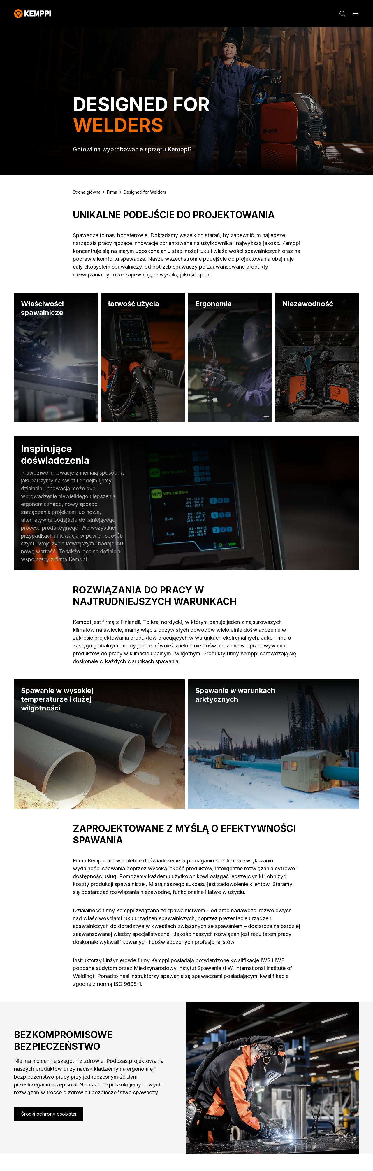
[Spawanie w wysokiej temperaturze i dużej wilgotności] (99, 744)
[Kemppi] (32, 13)
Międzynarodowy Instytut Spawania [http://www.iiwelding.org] (177, 968)
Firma (112, 192)
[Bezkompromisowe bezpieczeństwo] (48, 1114)
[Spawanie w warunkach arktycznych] (273, 744)
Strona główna (87, 192)
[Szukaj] (342, 13)
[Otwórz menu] (355, 13)
